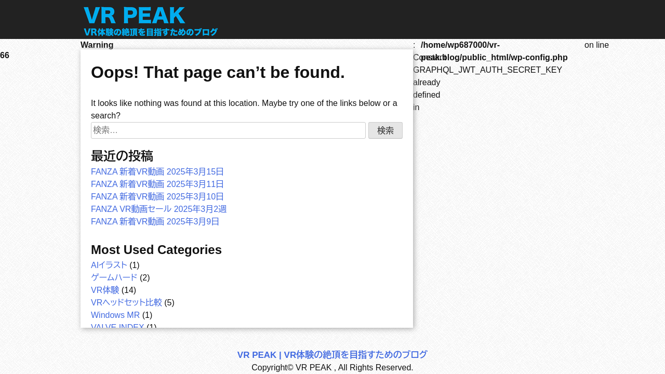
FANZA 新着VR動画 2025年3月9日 (155, 221)
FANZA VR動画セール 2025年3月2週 (159, 209)
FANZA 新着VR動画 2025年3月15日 (157, 171)
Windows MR (115, 315)
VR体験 (105, 290)
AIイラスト (109, 265)
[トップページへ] (152, 36)
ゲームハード (114, 277)
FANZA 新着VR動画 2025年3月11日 (157, 184)
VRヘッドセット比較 (126, 302)
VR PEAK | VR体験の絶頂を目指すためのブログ (332, 355)
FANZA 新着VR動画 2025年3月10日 (157, 196)
